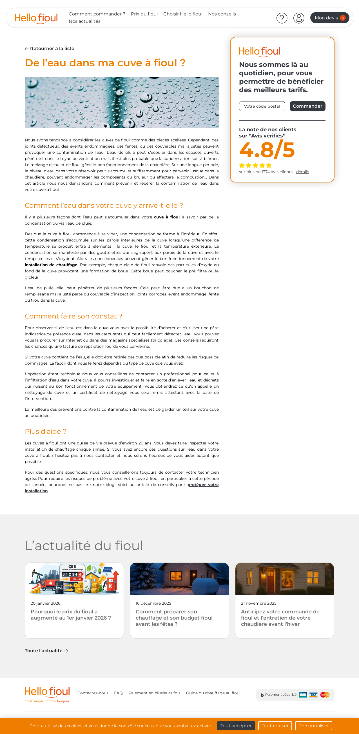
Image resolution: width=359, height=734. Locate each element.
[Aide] (282, 17)
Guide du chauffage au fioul (213, 692)
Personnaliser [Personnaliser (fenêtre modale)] (313, 725)
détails (302, 171)
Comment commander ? (97, 14)
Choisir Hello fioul (182, 14)
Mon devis (330, 18)
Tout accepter (236, 725)
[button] (299, 17)
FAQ (118, 692)
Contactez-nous (92, 692)
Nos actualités (85, 21)
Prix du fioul (144, 14)
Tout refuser (275, 725)
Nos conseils (222, 14)
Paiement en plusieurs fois (154, 692)
